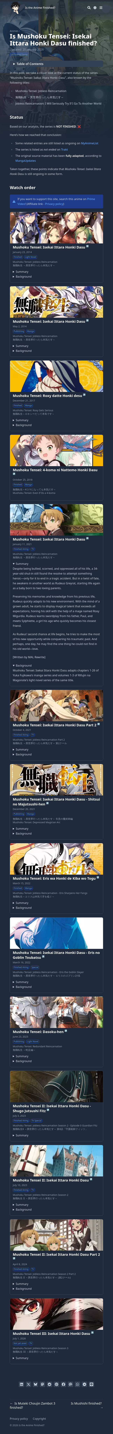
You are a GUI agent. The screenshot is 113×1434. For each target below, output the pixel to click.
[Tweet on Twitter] (28, 1384)
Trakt (64, 149)
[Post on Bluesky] (35, 1384)
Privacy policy (54, 204)
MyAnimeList (89, 143)
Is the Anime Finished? (40, 8)
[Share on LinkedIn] (21, 1384)
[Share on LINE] (91, 1384)
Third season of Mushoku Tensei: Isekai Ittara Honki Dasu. (20, 1358)
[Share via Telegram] (84, 1384)
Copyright (39, 1419)
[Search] (89, 7)
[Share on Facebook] (63, 1384)
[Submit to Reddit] (49, 1384)
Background (24, 276)
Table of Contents (30, 64)
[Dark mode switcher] (95, 7)
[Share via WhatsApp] (77, 1384)
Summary (22, 272)
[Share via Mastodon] (42, 1384)
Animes (14, 31)
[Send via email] (70, 1384)
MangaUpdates (25, 161)
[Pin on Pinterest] (56, 1384)
